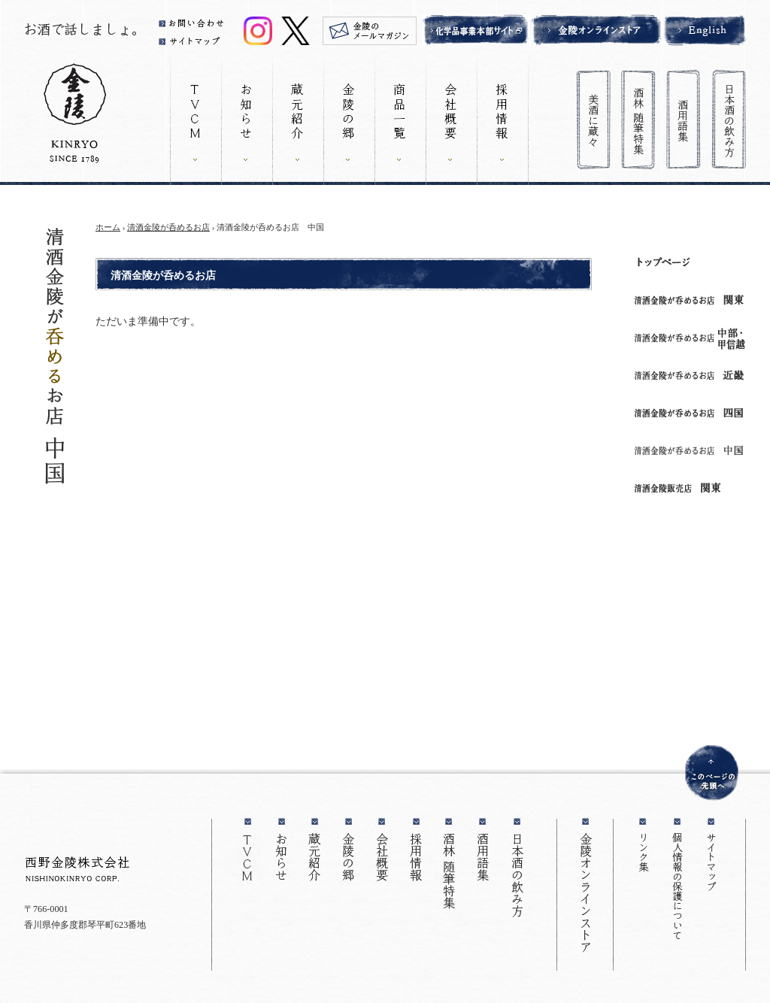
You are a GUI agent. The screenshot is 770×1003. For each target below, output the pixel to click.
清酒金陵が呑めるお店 (168, 227)
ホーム (107, 227)
